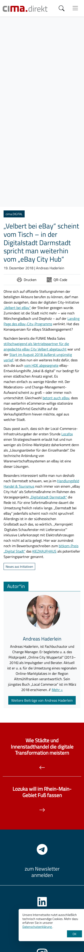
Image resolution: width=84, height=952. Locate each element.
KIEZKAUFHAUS (44, 551)
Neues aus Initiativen (19, 566)
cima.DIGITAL (14, 214)
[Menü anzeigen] (75, 8)
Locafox (67, 434)
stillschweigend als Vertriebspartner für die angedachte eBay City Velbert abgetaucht (36, 346)
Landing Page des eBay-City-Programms (42, 321)
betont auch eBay (56, 398)
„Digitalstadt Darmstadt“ (48, 497)
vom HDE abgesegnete (41, 365)
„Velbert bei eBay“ (17, 307)
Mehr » (57, 689)
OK (74, 933)
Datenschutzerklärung (37, 926)
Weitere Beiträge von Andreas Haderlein (42, 700)
